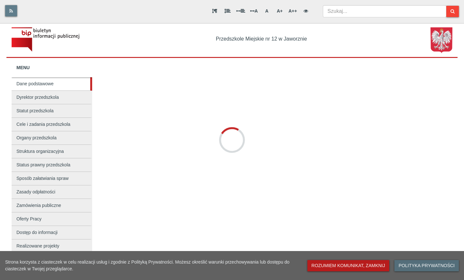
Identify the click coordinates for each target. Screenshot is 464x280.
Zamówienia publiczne (38, 205)
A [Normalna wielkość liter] (266, 11)
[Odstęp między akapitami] (214, 11)
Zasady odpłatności (35, 191)
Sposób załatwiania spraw (42, 178)
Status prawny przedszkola (43, 164)
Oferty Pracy (29, 218)
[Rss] (11, 10)
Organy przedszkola (36, 137)
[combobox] (384, 11)
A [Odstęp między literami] (254, 11)
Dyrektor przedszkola (37, 97)
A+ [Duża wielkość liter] (280, 11)
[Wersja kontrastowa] (305, 11)
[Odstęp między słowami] (240, 11)
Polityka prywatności (427, 265)
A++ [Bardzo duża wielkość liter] (292, 11)
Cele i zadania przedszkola (43, 124)
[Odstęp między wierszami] (227, 11)
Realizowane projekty (37, 245)
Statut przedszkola (34, 110)
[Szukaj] (452, 11)
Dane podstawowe (34, 83)
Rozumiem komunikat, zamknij (348, 265)
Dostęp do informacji (37, 232)
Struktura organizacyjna (40, 151)
